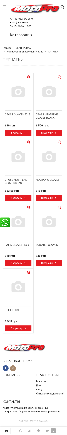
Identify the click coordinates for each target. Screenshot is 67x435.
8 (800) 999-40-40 (19, 22)
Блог (39, 385)
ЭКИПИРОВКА (23, 48)
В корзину (18, 132)
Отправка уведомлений (50, 393)
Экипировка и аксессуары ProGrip (24, 51)
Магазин (41, 381)
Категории (19, 35)
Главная (7, 48)
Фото (39, 389)
